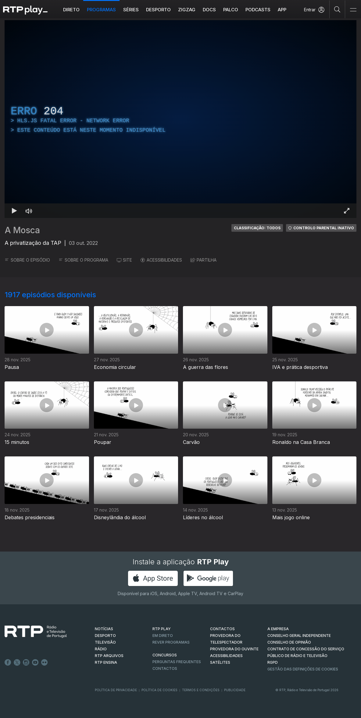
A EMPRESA (278, 629)
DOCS (209, 10)
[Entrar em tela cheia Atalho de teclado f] (346, 210)
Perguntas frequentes (176, 661)
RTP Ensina (106, 662)
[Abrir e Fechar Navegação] (353, 10)
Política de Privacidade (116, 690)
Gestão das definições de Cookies (302, 669)
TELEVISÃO (105, 642)
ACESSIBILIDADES (161, 260)
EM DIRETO (162, 635)
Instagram (26, 662)
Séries (131, 10)
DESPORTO (105, 635)
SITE (124, 260)
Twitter (17, 662)
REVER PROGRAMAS (171, 642)
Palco (230, 10)
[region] (180, 119)
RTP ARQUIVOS (109, 655)
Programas (101, 10)
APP (282, 10)
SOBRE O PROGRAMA (83, 260)
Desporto (158, 10)
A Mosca (22, 230)
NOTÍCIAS (104, 629)
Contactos (164, 668)
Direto (71, 10)
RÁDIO (101, 649)
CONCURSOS (164, 655)
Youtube (35, 662)
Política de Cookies (159, 690)
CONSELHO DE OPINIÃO (289, 642)
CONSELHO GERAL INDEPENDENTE (299, 635)
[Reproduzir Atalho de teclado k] (14, 210)
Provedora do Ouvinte (234, 649)
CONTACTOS (222, 629)
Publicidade (234, 690)
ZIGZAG (186, 10)
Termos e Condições (201, 690)
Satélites (220, 662)
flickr (44, 662)
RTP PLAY (161, 629)
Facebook (8, 662)
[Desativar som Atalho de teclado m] (29, 210)
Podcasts (257, 10)
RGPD (272, 662)
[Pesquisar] (337, 9)
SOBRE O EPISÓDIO (27, 260)
